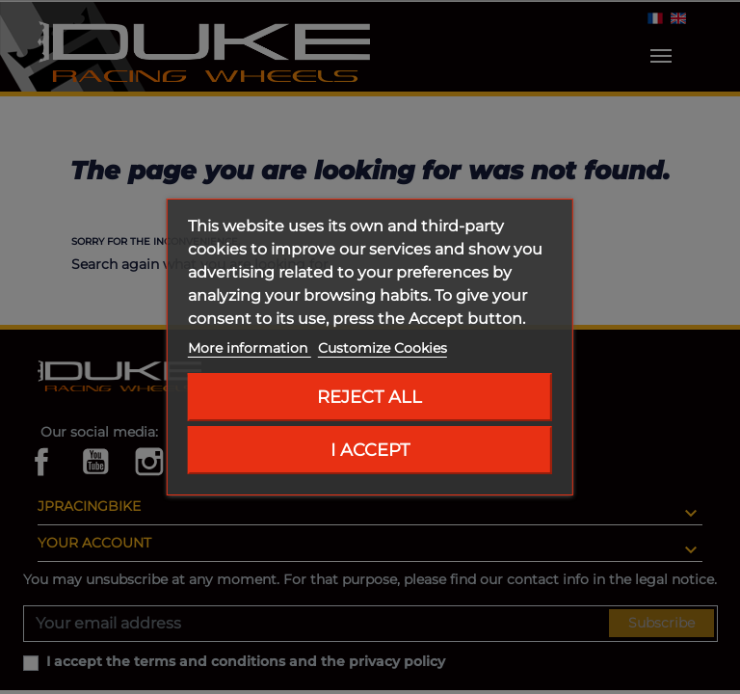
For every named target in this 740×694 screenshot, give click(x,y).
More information (249, 348)
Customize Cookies (382, 348)
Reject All (369, 397)
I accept (370, 450)
